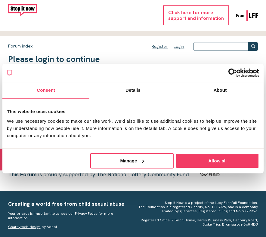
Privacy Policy (86, 213)
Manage (132, 160)
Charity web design (24, 226)
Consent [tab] (46, 90)
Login (179, 46)
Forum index (20, 46)
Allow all (217, 160)
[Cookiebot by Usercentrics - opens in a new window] (232, 72)
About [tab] (220, 90)
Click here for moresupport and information (196, 15)
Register (160, 46)
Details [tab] (133, 90)
